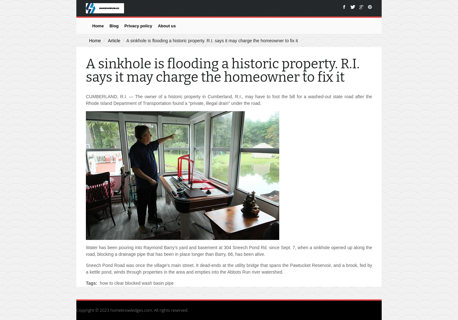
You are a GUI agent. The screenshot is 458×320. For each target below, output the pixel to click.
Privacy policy (138, 26)
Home (98, 26)
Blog (114, 26)
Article (114, 40)
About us (167, 26)
